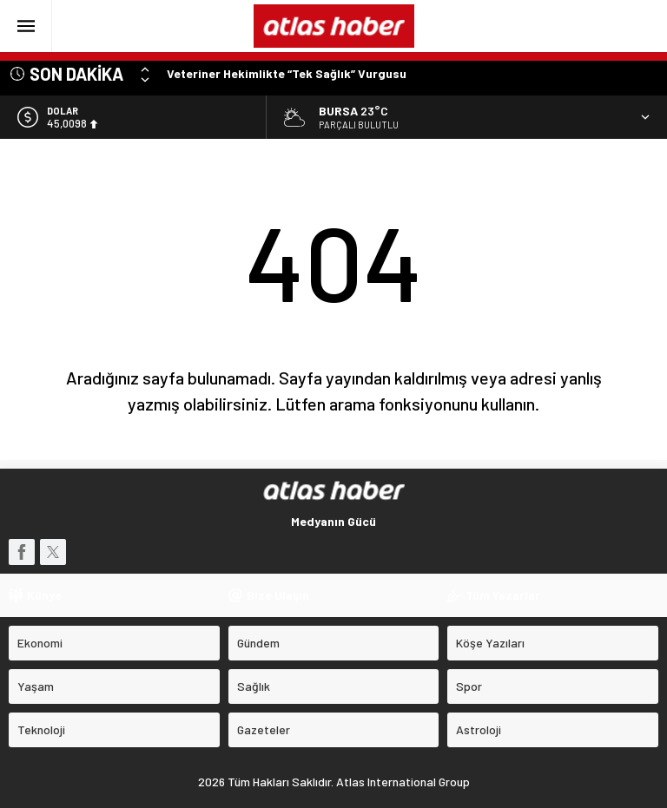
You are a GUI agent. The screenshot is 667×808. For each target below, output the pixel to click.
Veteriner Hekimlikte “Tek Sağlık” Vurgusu (286, 73)
